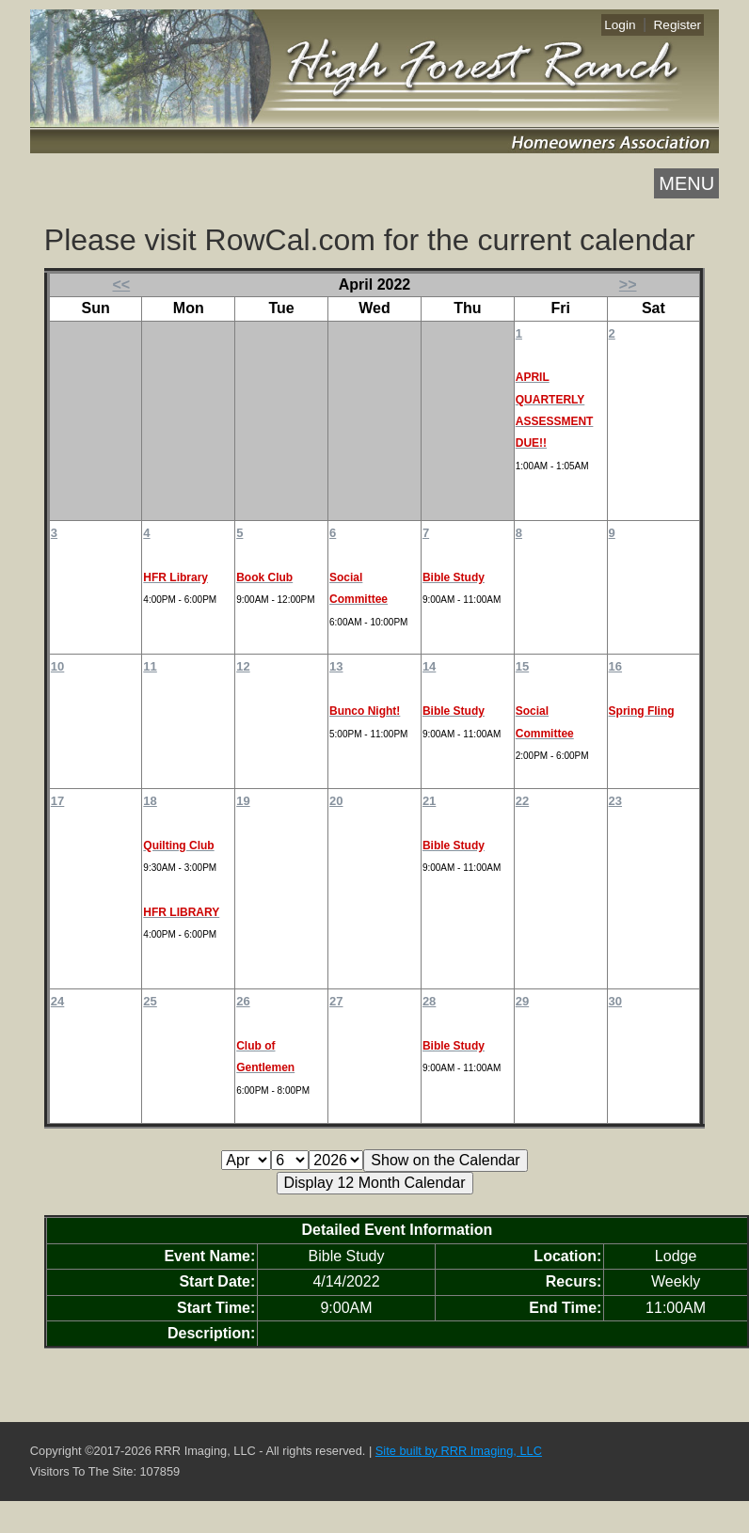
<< (122, 284)
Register (678, 25)
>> (628, 284)
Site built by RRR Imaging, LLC (458, 1451)
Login (619, 25)
